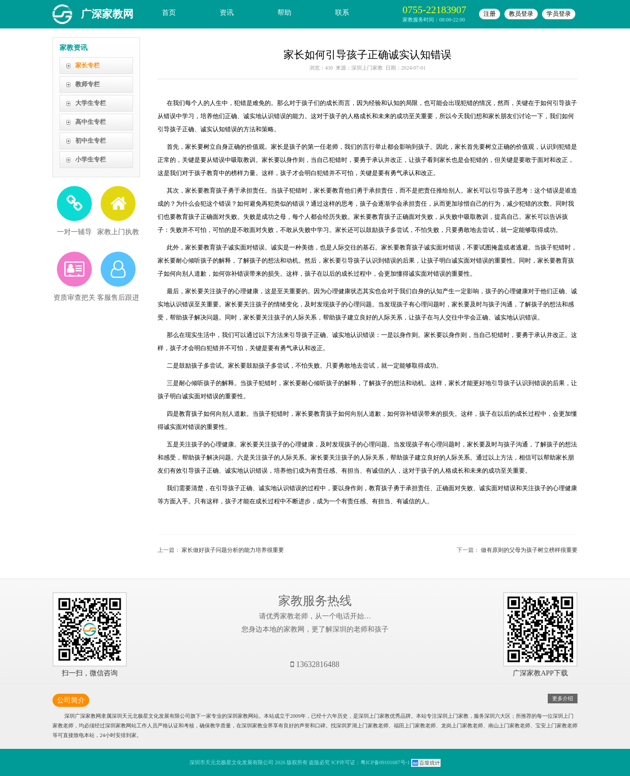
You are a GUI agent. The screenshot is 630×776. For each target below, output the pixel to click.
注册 (489, 14)
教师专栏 (87, 84)
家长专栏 (87, 65)
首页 (169, 12)
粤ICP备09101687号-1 (385, 762)
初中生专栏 (90, 140)
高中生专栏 (90, 122)
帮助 (284, 12)
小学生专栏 (90, 159)
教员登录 (521, 14)
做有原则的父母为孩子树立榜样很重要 (529, 550)
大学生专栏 (90, 103)
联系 (342, 12)
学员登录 (558, 14)
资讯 (227, 12)
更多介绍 (562, 698)
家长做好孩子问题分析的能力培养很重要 (233, 550)
